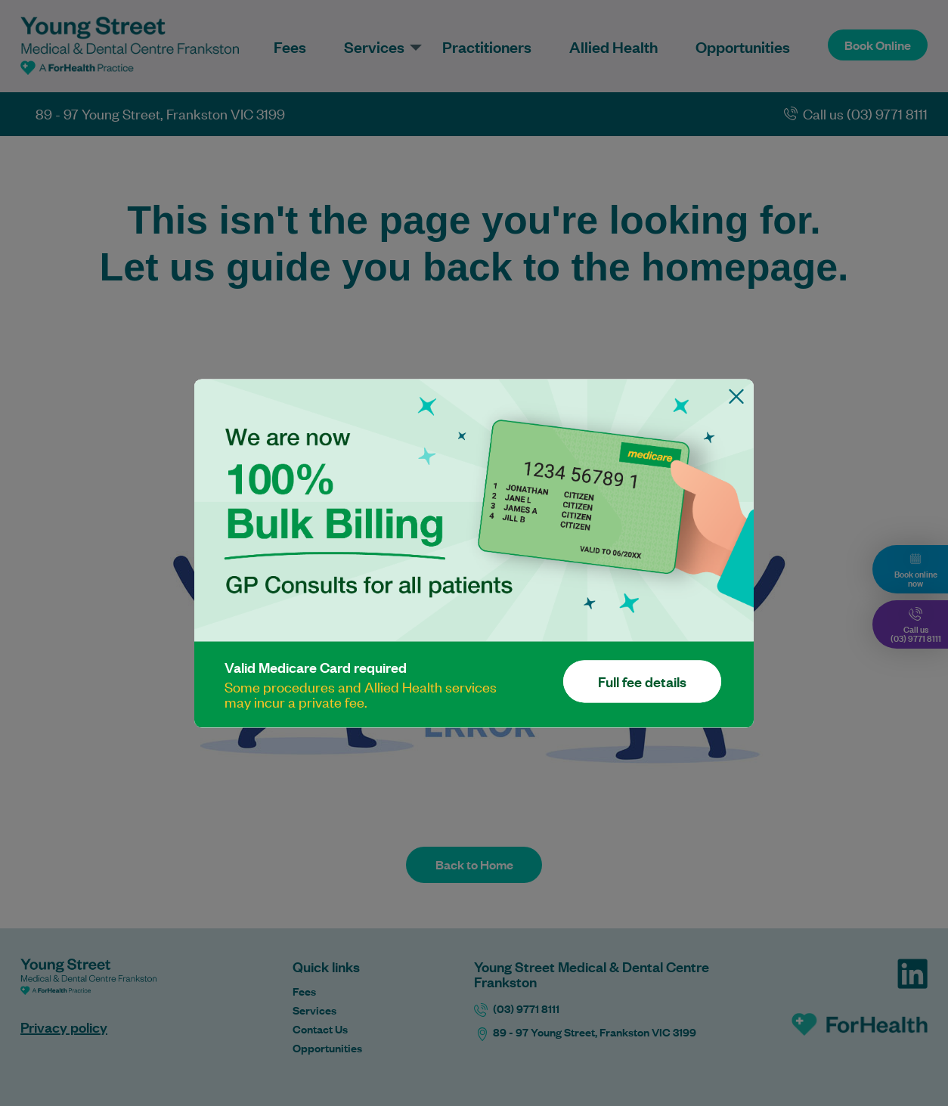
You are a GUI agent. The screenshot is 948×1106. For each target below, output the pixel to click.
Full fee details (642, 681)
